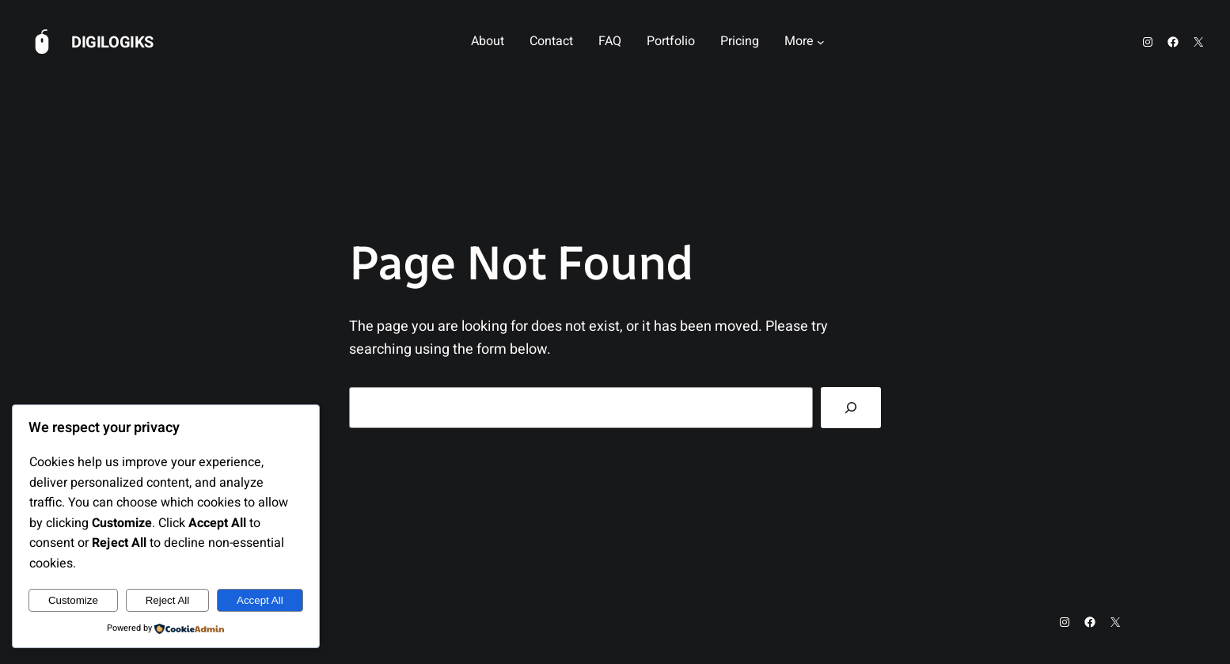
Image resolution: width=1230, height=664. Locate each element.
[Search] (851, 407)
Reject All (168, 600)
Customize (73, 600)
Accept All (260, 600)
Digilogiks (112, 42)
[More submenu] (821, 42)
